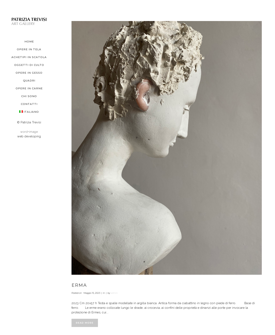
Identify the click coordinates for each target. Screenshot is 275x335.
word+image (29, 132)
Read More (85, 322)
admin (114, 293)
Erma (79, 285)
